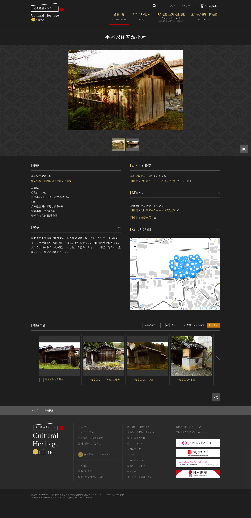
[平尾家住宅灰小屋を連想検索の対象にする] (173, 380)
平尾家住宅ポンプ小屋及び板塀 (104, 379)
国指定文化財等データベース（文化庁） (153, 181)
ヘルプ (130, 454)
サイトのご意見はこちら (139, 477)
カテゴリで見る (141, 17)
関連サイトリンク (136, 465)
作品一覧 (119, 17)
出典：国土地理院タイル (209, 308)
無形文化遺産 (85, 471)
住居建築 (36, 181)
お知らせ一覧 (134, 449)
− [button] (135, 246)
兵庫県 (68, 181)
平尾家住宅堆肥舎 (54, 379)
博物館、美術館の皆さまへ (140, 432)
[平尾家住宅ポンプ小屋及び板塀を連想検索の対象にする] (85, 380)
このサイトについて (179, 6)
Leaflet (195, 308)
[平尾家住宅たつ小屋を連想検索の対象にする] (129, 380)
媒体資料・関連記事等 (138, 426)
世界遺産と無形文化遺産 (171, 17)
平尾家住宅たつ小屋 (143, 379)
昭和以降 (49, 181)
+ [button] (135, 242)
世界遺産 (82, 465)
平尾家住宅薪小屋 (140, 176)
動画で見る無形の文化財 (90, 476)
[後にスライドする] (215, 93)
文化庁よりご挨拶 (136, 437)
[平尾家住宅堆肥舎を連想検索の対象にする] (41, 380)
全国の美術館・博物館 (204, 17)
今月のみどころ (135, 443)
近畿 (59, 181)
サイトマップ (134, 471)
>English (209, 6)
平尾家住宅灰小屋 (186, 379)
